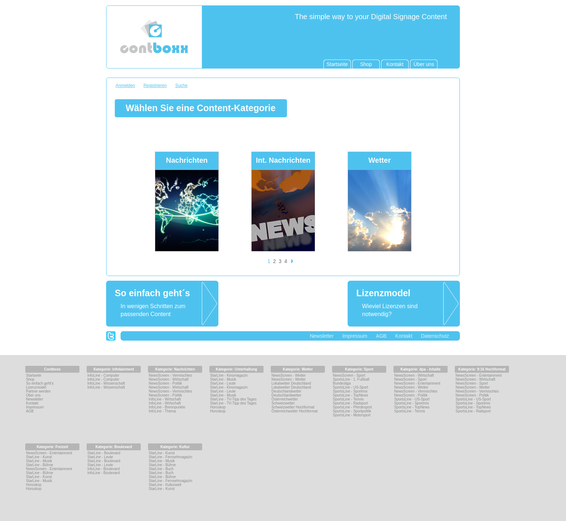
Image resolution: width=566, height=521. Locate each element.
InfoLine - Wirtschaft (165, 399)
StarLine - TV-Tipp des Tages (233, 399)
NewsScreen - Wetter (288, 375)
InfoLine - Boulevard (103, 469)
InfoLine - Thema (162, 411)
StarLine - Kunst (39, 457)
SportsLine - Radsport (350, 403)
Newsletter (322, 336)
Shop (30, 379)
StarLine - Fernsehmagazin (170, 457)
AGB (381, 336)
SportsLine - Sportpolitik (352, 411)
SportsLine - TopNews (350, 395)
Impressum (354, 336)
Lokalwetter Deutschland (291, 383)
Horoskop (218, 407)
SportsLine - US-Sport (350, 387)
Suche (181, 85)
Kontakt (403, 336)
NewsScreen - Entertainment (417, 383)
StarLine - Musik (223, 379)
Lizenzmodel (36, 387)
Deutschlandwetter (286, 391)
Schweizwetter (283, 403)
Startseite (33, 375)
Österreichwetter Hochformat (294, 411)
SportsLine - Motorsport (352, 415)
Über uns (33, 395)
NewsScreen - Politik (165, 383)
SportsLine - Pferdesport (352, 407)
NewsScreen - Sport (349, 375)
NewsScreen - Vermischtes (170, 375)
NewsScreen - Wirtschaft (168, 379)
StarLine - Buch (161, 469)
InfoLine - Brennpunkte (167, 407)
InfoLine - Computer (103, 375)
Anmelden (125, 85)
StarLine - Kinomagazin (229, 375)
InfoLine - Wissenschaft (106, 383)
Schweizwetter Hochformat (292, 407)
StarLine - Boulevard (103, 453)
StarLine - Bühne (39, 465)
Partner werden (38, 391)
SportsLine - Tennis (348, 399)
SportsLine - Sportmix (350, 391)
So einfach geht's (39, 383)
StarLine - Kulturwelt (165, 485)
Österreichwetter (284, 399)
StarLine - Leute (223, 383)
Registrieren (155, 85)
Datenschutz (435, 336)
